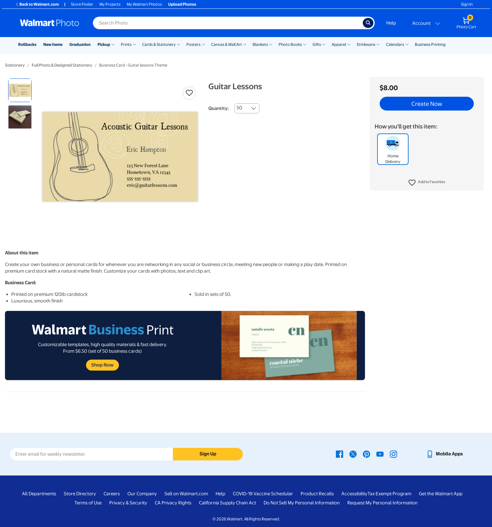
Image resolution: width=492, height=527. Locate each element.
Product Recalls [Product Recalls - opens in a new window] (317, 494)
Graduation (80, 44)
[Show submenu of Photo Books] (305, 44)
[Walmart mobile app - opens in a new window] (444, 454)
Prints (126, 44)
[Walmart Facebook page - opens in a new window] (339, 454)
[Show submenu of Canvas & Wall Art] (245, 44)
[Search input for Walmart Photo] (228, 23)
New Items (52, 44)
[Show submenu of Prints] (134, 44)
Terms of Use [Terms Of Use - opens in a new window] (88, 503)
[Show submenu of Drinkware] (378, 44)
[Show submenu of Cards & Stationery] (178, 44)
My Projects (109, 4)
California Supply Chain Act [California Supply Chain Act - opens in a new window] (227, 503)
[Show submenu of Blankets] (271, 44)
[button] (427, 182)
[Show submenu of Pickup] (113, 44)
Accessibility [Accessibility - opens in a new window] (354, 494)
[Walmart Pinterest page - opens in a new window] (366, 454)
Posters (193, 44)
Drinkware (366, 44)
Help (391, 23)
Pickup (104, 44)
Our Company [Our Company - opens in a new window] (142, 494)
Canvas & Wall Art (226, 44)
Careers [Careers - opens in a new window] (112, 494)
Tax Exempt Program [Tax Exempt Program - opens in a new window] (389, 494)
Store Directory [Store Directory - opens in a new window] (80, 494)
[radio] (20, 90)
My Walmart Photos (144, 4)
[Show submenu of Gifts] (324, 44)
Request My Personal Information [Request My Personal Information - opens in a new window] (382, 503)
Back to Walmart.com (37, 4)
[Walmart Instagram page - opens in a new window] (393, 454)
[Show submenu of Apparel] (349, 44)
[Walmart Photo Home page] (50, 23)
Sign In (467, 4)
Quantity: (218, 108)
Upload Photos (182, 4)
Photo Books (290, 44)
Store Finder (82, 4)
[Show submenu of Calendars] (407, 44)
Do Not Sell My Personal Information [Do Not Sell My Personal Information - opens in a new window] (302, 503)
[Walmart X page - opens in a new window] (353, 454)
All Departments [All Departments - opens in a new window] (39, 494)
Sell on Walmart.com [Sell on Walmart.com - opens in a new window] (186, 494)
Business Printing (430, 44)
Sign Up (208, 454)
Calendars (395, 44)
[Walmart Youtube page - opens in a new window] (380, 454)
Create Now (426, 103)
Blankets (260, 44)
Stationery (15, 65)
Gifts (317, 44)
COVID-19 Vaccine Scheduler (263, 494)
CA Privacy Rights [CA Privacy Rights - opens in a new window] (173, 503)
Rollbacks (27, 44)
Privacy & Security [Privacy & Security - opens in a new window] (128, 503)
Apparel (339, 44)
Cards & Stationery (159, 44)
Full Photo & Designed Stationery (62, 65)
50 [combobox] (239, 108)
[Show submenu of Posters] (203, 44)
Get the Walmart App (441, 494)
